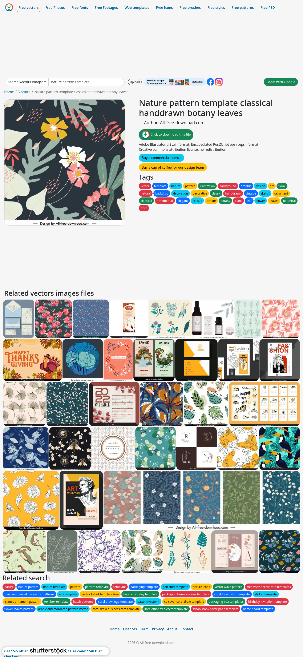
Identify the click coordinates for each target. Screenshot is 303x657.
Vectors (24, 91)
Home (9, 91)
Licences (130, 629)
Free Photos (55, 7)
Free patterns (243, 7)
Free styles (216, 7)
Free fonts (80, 7)
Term (144, 629)
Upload (135, 82)
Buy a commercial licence (161, 157)
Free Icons (164, 7)
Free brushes (190, 7)
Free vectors (29, 7)
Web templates (137, 7)
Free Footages (106, 7)
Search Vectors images (25, 82)
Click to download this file (166, 135)
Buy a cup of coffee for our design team (173, 167)
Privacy (158, 629)
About (172, 629)
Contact (187, 629)
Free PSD (267, 7)
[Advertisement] (151, 45)
